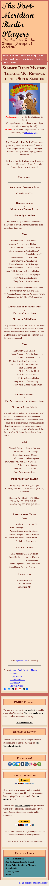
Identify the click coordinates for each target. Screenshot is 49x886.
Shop (5, 59)
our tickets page (30, 133)
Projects (39, 59)
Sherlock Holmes (17, 679)
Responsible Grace (21, 661)
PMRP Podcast (24, 722)
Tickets (22, 55)
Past (41, 55)
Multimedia (28, 59)
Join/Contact (14, 59)
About (13, 63)
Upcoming (31, 55)
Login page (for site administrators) (34, 883)
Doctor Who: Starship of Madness (20, 865)
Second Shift (11, 868)
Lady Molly (15, 683)
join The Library (22, 806)
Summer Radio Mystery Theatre (23, 670)
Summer (13, 673)
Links (5, 63)
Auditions (13, 55)
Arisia (8, 874)
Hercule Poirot (16, 686)
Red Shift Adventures (15, 862)
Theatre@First (12, 871)
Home (5, 55)
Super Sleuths (16, 676)
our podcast (30, 710)
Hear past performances (34, 713)
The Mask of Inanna (14, 859)
